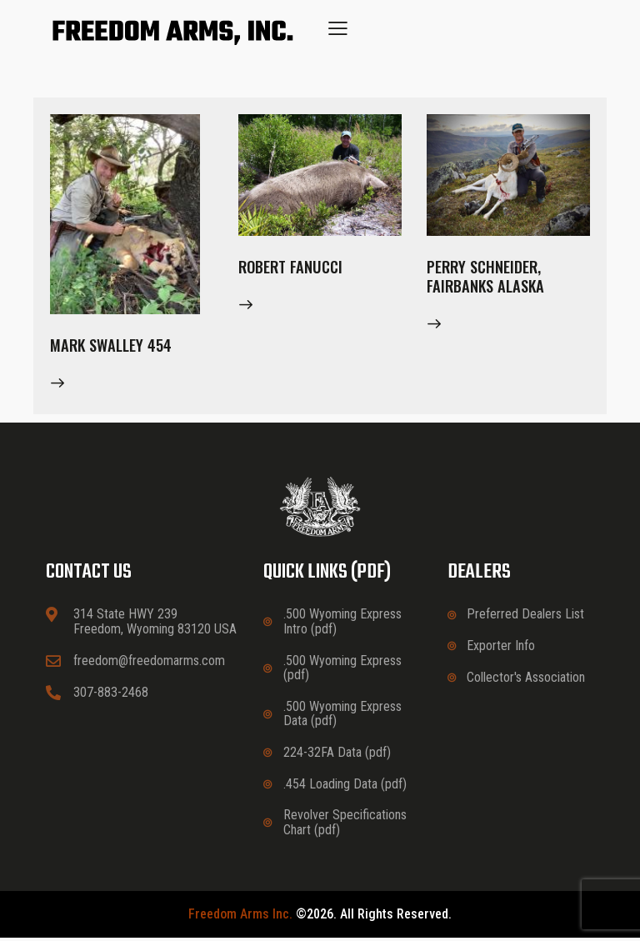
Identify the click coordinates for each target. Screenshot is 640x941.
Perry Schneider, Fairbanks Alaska (489, 279)
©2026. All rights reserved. (320, 917)
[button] (338, 28)
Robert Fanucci (294, 268)
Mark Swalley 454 (115, 346)
